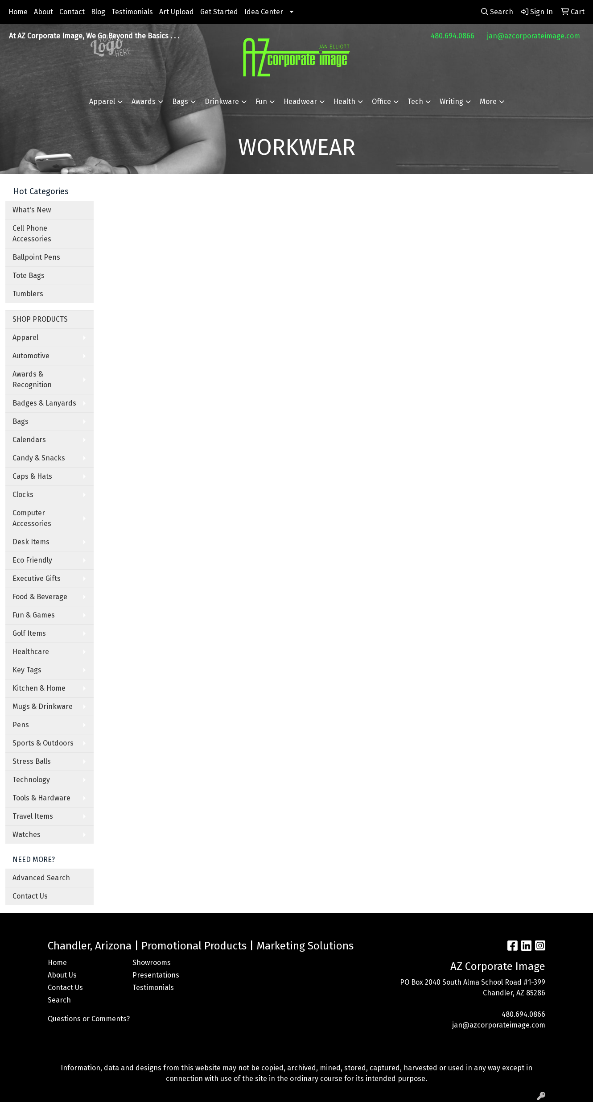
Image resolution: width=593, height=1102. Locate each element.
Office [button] (381, 101)
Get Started (219, 12)
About (43, 12)
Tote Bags (28, 275)
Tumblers (27, 294)
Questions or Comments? (89, 1019)
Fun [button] (261, 101)
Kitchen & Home (39, 688)
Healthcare (30, 651)
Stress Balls (31, 761)
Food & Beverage (39, 596)
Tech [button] (415, 101)
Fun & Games (33, 615)
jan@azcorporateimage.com (533, 36)
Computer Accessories (31, 518)
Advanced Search (41, 878)
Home (18, 12)
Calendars (29, 439)
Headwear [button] (300, 101)
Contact (72, 12)
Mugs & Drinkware (42, 706)
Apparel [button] (102, 101)
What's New (31, 210)
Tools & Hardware (41, 798)
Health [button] (344, 101)
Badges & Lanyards (44, 403)
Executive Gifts (36, 578)
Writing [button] (451, 101)
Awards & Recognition (32, 379)
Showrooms (151, 962)
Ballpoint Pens (36, 257)
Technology (31, 779)
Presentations (155, 975)
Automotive (30, 356)
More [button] (488, 101)
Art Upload (176, 12)
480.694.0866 (452, 36)
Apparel (25, 337)
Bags (20, 421)
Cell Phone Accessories (31, 233)
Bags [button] (180, 101)
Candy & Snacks (38, 458)
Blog (98, 12)
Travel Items (32, 816)
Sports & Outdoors (43, 743)
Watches (26, 834)
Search (59, 1000)
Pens (20, 725)
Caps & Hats (32, 476)
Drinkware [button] (222, 101)
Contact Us (30, 896)
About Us (62, 975)
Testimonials (132, 12)
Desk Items (30, 542)
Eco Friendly (32, 560)
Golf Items (29, 633)
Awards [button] (144, 101)
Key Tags (26, 670)
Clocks (22, 494)
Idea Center (263, 12)
